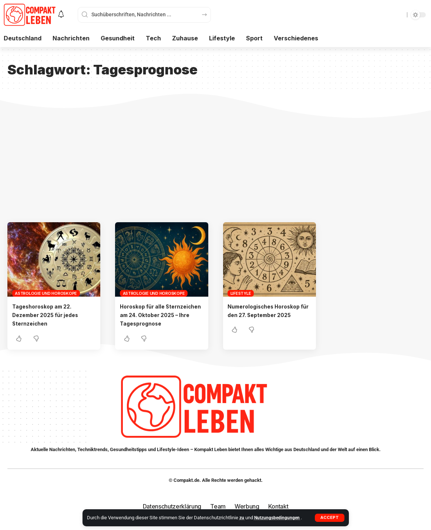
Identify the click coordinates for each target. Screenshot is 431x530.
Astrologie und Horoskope (46, 293)
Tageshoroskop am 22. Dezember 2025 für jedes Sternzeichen (49, 315)
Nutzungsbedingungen (279, 517)
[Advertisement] (215, 167)
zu (242, 517)
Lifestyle (240, 293)
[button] (329, 518)
